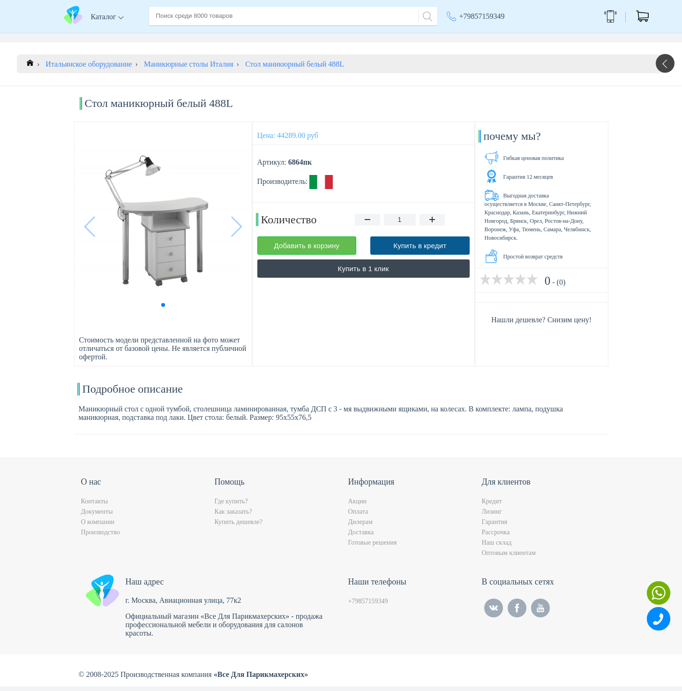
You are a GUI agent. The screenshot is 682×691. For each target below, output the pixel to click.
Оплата (287, 37)
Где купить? (231, 505)
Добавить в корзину (306, 250)
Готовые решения (372, 547)
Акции (462, 37)
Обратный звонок (583, 16)
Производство (100, 536)
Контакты (325, 37)
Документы (97, 516)
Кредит (492, 505)
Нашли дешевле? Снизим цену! (541, 324)
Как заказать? (233, 516)
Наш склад (497, 547)
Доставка (249, 37)
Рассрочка (496, 536)
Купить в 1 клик (363, 273)
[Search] (426, 15)
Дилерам (360, 526)
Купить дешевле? (238, 526)
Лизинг (492, 516)
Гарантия (495, 526)
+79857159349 (482, 16)
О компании (204, 37)
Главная (161, 37)
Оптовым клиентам (509, 557)
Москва (512, 37)
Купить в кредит (419, 250)
